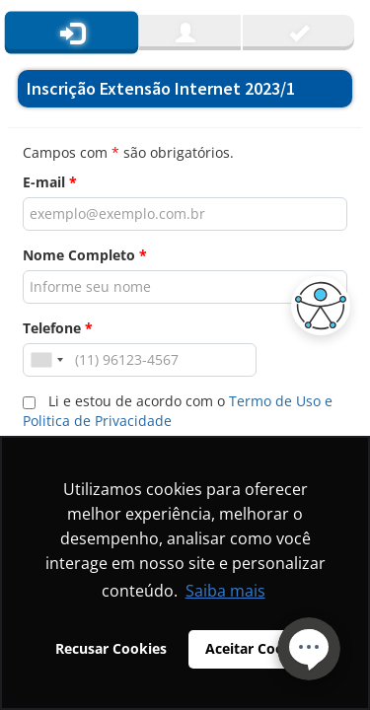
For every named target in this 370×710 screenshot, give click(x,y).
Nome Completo (85, 255)
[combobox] (46, 360)
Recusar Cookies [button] (111, 648)
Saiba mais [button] (225, 591)
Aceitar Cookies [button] (258, 648)
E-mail (50, 182)
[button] (315, 305)
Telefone (58, 328)
